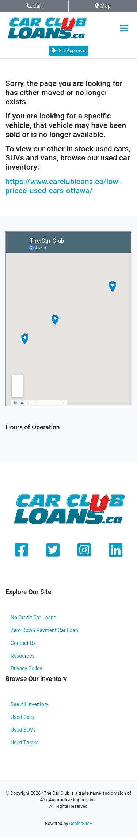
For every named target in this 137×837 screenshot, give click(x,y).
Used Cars (22, 717)
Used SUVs (23, 730)
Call (41, 6)
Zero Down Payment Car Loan (44, 630)
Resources (23, 656)
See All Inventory (29, 704)
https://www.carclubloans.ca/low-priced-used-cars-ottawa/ (63, 186)
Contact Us (23, 643)
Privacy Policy (26, 668)
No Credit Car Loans (33, 617)
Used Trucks (25, 742)
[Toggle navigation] (124, 28)
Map (107, 6)
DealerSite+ (80, 823)
